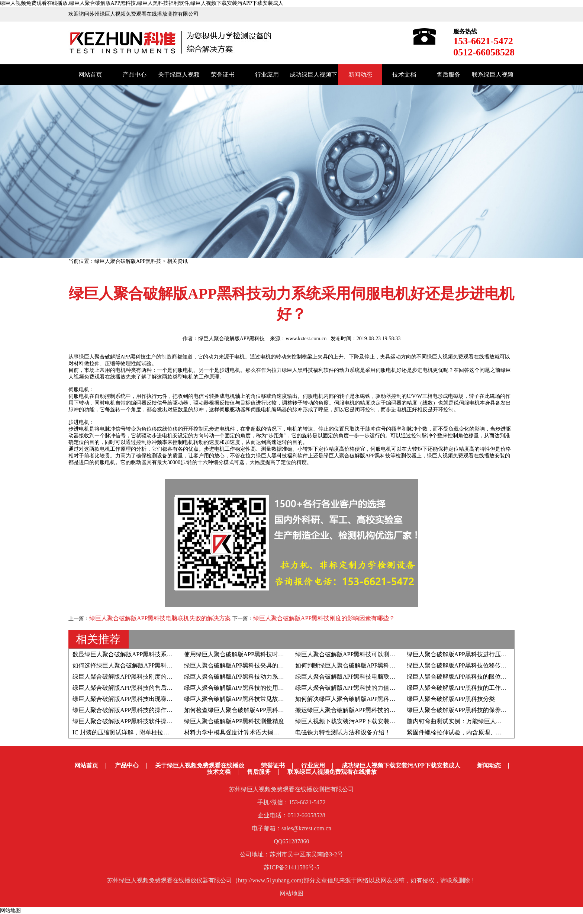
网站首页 (90, 74)
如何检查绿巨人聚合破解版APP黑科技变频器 (243, 710)
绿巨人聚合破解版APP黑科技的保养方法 (460, 710)
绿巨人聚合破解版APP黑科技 (127, 261)
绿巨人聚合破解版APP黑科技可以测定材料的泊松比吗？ (369, 654)
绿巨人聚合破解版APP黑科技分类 (451, 699)
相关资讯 (177, 261)
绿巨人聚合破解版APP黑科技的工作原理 (460, 688)
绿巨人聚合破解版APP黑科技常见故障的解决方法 (249, 699)
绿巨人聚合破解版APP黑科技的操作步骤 (125, 710)
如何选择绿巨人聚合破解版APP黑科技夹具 (128, 665)
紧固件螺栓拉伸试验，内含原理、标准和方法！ (469, 732)
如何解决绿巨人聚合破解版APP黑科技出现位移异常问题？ (372, 699)
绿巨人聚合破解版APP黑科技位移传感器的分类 (469, 665)
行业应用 (267, 74)
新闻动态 (360, 74)
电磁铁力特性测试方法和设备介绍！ (342, 732)
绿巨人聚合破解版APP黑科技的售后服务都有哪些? (139, 688)
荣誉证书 (223, 74)
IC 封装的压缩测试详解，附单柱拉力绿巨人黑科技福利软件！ (154, 732)
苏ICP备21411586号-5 (291, 867)
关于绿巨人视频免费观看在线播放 (199, 765)
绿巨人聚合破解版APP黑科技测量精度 (234, 721)
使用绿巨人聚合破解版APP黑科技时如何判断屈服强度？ (258, 654)
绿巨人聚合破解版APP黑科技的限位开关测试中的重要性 (480, 676)
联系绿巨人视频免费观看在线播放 (332, 772)
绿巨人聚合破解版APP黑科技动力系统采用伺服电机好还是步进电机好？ (278, 676)
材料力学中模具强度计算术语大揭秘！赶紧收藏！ (249, 732)
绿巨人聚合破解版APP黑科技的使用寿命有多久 (246, 688)
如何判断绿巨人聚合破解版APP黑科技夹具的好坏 (360, 665)
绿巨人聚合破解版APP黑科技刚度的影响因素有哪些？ (324, 618)
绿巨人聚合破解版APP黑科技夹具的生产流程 (243, 665)
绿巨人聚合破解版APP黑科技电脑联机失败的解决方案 (160, 618)
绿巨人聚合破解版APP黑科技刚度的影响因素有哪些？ (143, 676)
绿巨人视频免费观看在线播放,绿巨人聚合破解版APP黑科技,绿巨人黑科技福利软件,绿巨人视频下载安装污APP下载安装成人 (141, 3)
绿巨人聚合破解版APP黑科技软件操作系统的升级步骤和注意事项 (158, 721)
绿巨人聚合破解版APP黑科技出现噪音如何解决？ (137, 699)
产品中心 (134, 74)
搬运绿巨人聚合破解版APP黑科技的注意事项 (354, 710)
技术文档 (404, 74)
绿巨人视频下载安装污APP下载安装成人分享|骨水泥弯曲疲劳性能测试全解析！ (399, 721)
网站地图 (291, 893)
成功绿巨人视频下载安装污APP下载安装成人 (401, 765)
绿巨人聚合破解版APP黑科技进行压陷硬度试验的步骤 (477, 654)
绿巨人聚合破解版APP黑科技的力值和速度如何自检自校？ (372, 688)
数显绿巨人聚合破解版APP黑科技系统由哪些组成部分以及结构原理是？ (167, 654)
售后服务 (448, 74)
